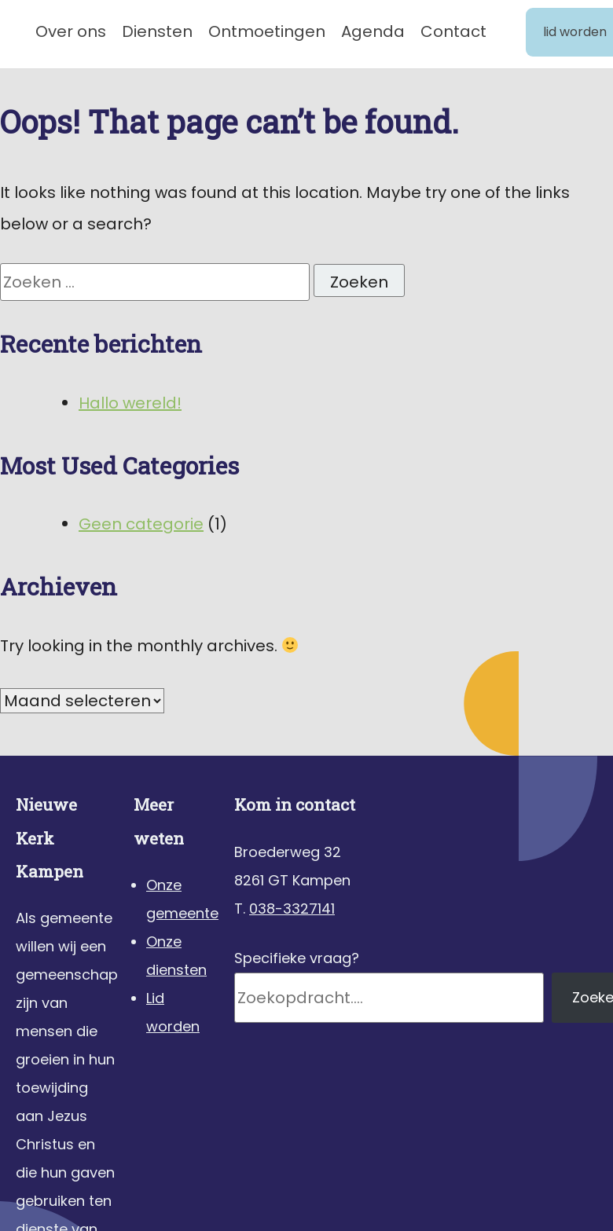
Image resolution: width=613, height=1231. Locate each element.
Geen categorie (141, 524)
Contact (453, 31)
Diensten (157, 31)
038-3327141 (292, 908)
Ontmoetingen (266, 31)
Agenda (373, 31)
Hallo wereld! (130, 403)
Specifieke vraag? (296, 958)
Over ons (70, 31)
